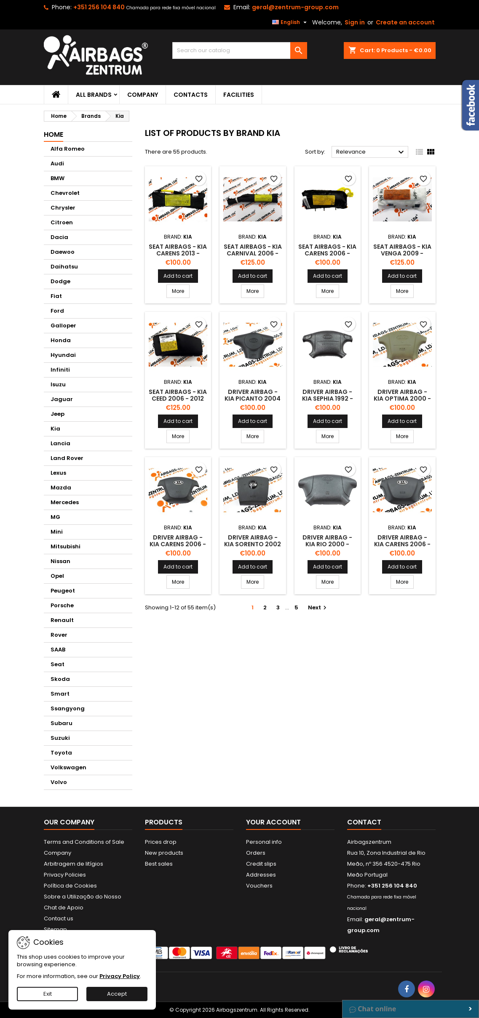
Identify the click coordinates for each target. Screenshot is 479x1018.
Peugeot (63, 591)
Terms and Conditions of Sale (84, 842)
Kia (55, 429)
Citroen (62, 222)
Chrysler (63, 208)
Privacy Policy (119, 976)
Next (318, 607)
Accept (117, 994)
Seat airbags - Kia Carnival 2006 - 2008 (253, 253)
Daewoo (63, 252)
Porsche (62, 605)
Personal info (264, 842)
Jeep (57, 414)
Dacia (59, 237)
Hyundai (63, 355)
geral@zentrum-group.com (295, 7)
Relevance (371, 152)
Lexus (58, 473)
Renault (62, 620)
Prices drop (161, 842)
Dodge (60, 281)
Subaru (61, 723)
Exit (47, 994)
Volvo (59, 782)
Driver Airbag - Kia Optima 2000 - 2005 (402, 398)
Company (142, 94)
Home (53, 134)
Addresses (261, 875)
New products (164, 853)
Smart (60, 694)
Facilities (238, 94)
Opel (57, 576)
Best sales (159, 864)
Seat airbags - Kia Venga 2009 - (402, 250)
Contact (364, 822)
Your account (273, 822)
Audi (57, 163)
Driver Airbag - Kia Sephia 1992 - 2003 (327, 398)
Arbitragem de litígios (73, 864)
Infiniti (60, 370)
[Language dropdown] (290, 22)
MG (55, 517)
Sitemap (55, 929)
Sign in (355, 22)
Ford (57, 311)
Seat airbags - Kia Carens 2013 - (178, 250)
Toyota (61, 753)
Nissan (60, 561)
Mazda (61, 488)
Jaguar (62, 399)
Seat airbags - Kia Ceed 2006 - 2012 (178, 395)
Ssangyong (68, 708)
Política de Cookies (70, 886)
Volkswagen (68, 767)
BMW (57, 178)
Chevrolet (65, 193)
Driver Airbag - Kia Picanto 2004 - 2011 (253, 398)
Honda (61, 340)
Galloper (63, 326)
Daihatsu (64, 267)
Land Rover (67, 458)
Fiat (56, 296)
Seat (57, 664)
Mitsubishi (65, 546)
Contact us (58, 918)
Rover (59, 635)
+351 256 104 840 (99, 7)
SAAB (58, 650)
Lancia (60, 443)
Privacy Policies (65, 875)
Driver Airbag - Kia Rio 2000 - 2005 (327, 544)
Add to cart (178, 275)
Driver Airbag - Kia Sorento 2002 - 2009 (252, 544)
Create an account (405, 22)
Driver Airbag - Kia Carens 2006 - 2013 (178, 544)
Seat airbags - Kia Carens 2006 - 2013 (327, 253)
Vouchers (259, 886)
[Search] (239, 50)
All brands (94, 94)
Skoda (60, 679)
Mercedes (65, 502)
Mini (57, 532)
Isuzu (58, 384)
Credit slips (261, 864)
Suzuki (60, 738)
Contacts (191, 94)
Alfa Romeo (68, 149)
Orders (255, 853)
